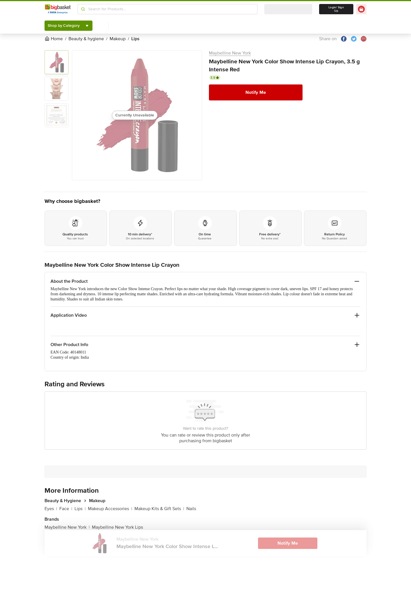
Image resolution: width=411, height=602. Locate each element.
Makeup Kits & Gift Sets (159, 509)
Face (65, 509)
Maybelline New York (230, 53)
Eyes (51, 509)
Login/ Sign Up (336, 9)
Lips (80, 509)
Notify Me (255, 92)
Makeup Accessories (110, 509)
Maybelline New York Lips (117, 527)
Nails (191, 509)
